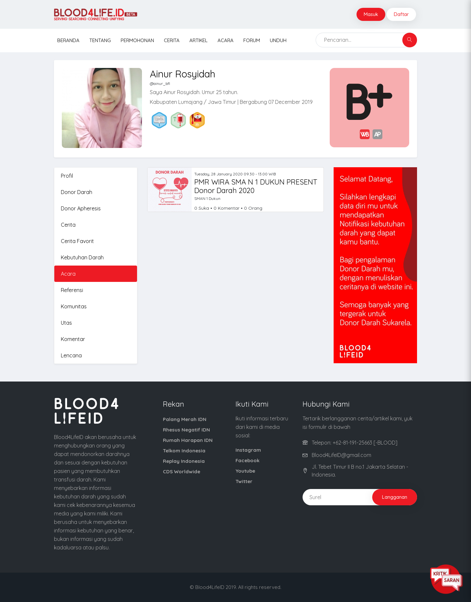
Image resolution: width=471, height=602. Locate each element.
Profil (67, 175)
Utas (66, 322)
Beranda (68, 40)
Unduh (278, 40)
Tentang (100, 40)
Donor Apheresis (81, 208)
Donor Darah (76, 192)
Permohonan (137, 40)
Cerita (172, 40)
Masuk (371, 14)
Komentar (73, 339)
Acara (226, 40)
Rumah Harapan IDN (188, 440)
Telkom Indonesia (184, 450)
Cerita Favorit (77, 241)
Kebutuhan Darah (82, 257)
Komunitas (74, 306)
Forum (251, 40)
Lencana (71, 355)
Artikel (198, 40)
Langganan (394, 497)
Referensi (72, 290)
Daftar (401, 14)
